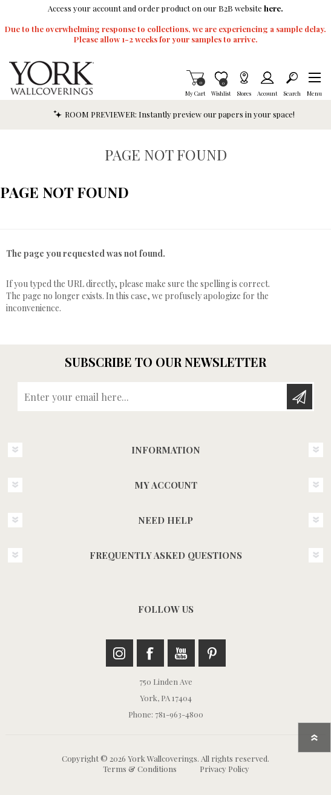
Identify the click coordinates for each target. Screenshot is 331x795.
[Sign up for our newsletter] (153, 396)
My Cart (195, 77)
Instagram (119, 653)
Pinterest (212, 653)
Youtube (181, 653)
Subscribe (299, 396)
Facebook (150, 653)
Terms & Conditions (140, 769)
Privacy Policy (224, 769)
